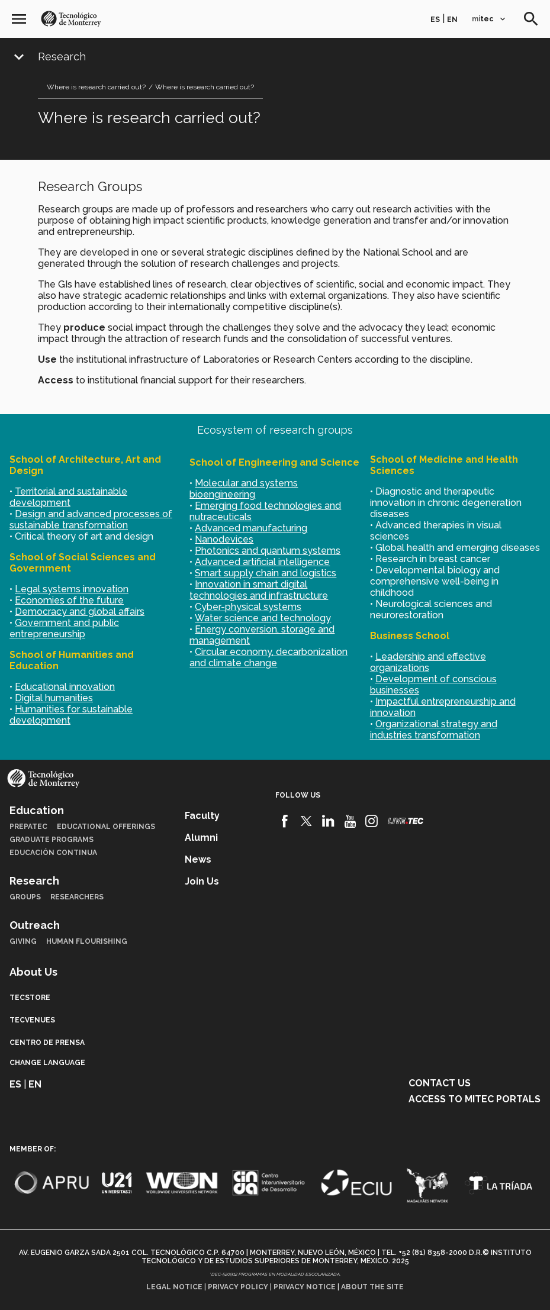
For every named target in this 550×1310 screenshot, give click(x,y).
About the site (372, 1287)
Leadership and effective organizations (428, 662)
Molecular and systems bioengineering (243, 488)
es (435, 19)
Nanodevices (224, 539)
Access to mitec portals (475, 1099)
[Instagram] (371, 821)
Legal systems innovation (71, 589)
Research (62, 57)
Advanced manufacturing (251, 528)
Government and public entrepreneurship (64, 628)
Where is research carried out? (96, 87)
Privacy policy (238, 1287)
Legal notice (174, 1287)
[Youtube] (350, 821)
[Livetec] (405, 821)
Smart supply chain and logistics (265, 573)
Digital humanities (54, 698)
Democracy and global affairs (79, 611)
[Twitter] (306, 821)
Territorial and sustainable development (68, 497)
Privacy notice (305, 1287)
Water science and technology (263, 618)
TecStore (29, 997)
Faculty (202, 815)
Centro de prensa (47, 1042)
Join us (202, 881)
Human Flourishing (86, 941)
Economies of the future (69, 600)
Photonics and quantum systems (267, 550)
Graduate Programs (51, 839)
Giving (23, 941)
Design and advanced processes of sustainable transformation (90, 519)
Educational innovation (65, 686)
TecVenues (32, 1020)
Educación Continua (53, 852)
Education (36, 810)
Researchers (77, 897)
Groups (25, 897)
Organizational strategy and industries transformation (433, 729)
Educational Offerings (106, 826)
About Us (33, 972)
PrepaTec (28, 826)
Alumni (201, 837)
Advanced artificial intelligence (262, 561)
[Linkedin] (328, 821)
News (198, 859)
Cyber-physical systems (248, 606)
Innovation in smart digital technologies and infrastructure (258, 590)
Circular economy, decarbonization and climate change (268, 657)
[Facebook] (285, 821)
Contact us (440, 1083)
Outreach (34, 925)
